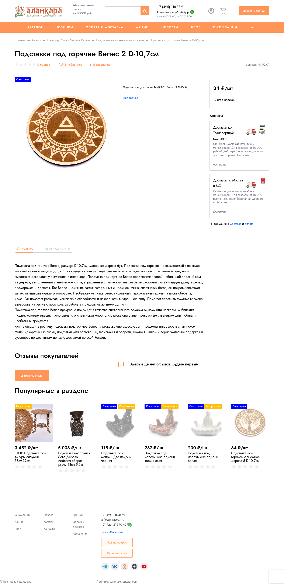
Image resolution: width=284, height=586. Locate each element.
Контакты (49, 529)
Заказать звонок (254, 11)
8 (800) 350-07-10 (112, 520)
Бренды (78, 515)
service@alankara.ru (113, 532)
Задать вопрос (117, 542)
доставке (235, 224)
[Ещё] (253, 27)
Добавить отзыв (31, 376)
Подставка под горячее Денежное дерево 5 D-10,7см (245, 457)
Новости (170, 27)
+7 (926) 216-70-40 (113, 524)
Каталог (32, 27)
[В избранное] (70, 64)
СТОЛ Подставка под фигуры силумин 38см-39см (30, 457)
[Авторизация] (211, 10)
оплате (249, 224)
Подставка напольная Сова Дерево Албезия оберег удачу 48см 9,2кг (74, 459)
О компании (225, 27)
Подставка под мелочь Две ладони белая (203, 457)
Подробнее (130, 98)
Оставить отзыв (117, 553)
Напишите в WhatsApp (173, 12)
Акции (142, 27)
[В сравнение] (98, 64)
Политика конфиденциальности (117, 581)
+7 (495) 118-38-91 (170, 6)
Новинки (64, 27)
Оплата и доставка (104, 27)
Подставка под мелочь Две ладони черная (116, 457)
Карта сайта (80, 534)
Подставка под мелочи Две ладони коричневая (160, 457)
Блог (195, 27)
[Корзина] (223, 10)
